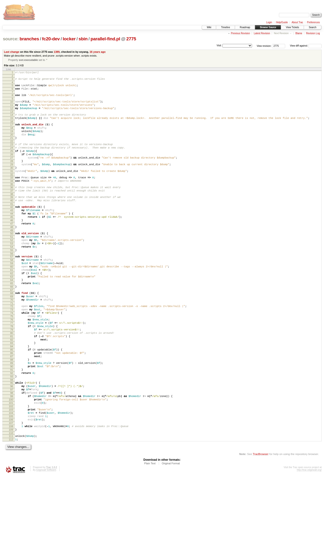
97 (11, 447)
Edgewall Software (46, 538)
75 (11, 359)
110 (11, 500)
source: (11, 38)
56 (11, 284)
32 (11, 192)
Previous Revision (240, 33)
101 (11, 463)
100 (11, 459)
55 (11, 280)
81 (11, 383)
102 (11, 467)
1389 (57, 51)
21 (11, 148)
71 (11, 343)
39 (11, 217)
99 (11, 455)
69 (11, 335)
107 (11, 488)
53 (11, 272)
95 (11, 439)
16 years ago (98, 51)
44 (11, 237)
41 (11, 225)
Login (269, 22)
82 (11, 387)
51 (11, 264)
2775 (131, 38)
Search (312, 27)
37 (11, 210)
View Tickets (292, 27)
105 (11, 479)
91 (11, 424)
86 (11, 403)
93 (11, 432)
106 (11, 483)
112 (11, 507)
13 (11, 117)
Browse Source (268, 27)
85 (11, 399)
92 (11, 428)
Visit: (219, 45)
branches (29, 38)
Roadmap (245, 27)
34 (11, 199)
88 (11, 411)
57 (11, 287)
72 (11, 346)
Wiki (209, 27)
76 (11, 363)
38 (11, 214)
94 (11, 436)
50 (11, 260)
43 (11, 233)
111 (11, 503)
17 (11, 132)
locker (69, 38)
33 (11, 195)
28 (11, 176)
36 (11, 206)
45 (11, 241)
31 (11, 188)
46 (11, 245)
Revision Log (313, 33)
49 (11, 257)
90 (11, 419)
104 (11, 475)
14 (11, 121)
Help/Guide (282, 22)
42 (11, 229)
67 (11, 328)
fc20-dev (51, 38)
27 (11, 171)
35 (11, 203)
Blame (298, 33)
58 (11, 292)
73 (11, 350)
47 (11, 249)
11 (11, 109)
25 (11, 163)
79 (11, 375)
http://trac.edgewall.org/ (309, 538)
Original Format (171, 531)
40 (11, 221)
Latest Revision (262, 33)
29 (11, 180)
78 (11, 371)
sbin (82, 38)
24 (11, 159)
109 (11, 496)
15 (11, 125)
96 (11, 443)
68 (11, 331)
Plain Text (150, 531)
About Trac (297, 22)
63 (11, 312)
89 (11, 415)
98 (11, 451)
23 (11, 155)
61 (11, 304)
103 (11, 471)
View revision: (264, 45)
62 (11, 308)
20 (11, 144)
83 (11, 391)
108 (11, 492)
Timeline (225, 27)
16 (11, 129)
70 (11, 339)
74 (11, 355)
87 (11, 407)
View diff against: (306, 45)
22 (11, 152)
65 (11, 320)
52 (11, 268)
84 (11, 395)
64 (11, 316)
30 (11, 184)
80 (11, 379)
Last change (11, 51)
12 (11, 113)
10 (11, 105)
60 (11, 300)
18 (11, 136)
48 (11, 253)
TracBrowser (260, 522)
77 (11, 367)
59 (11, 296)
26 (11, 167)
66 (11, 324)
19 (11, 140)
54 (11, 276)
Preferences (313, 22)
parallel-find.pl (105, 38)
